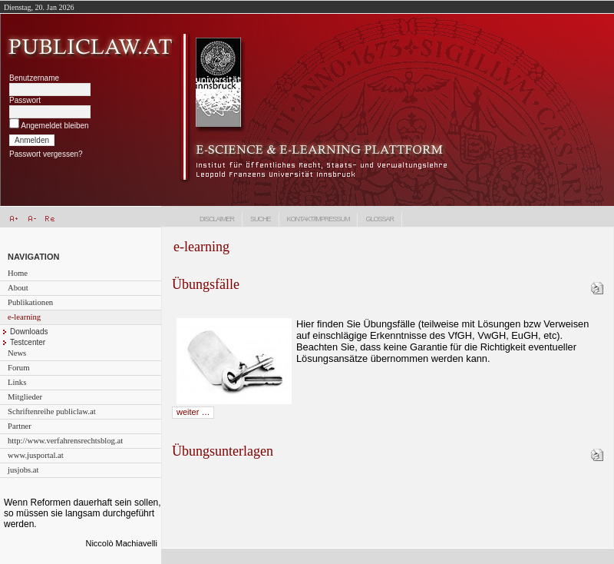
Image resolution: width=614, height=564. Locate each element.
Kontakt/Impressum (318, 219)
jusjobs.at (23, 470)
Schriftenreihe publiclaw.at (52, 411)
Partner (19, 426)
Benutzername (34, 78)
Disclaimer (217, 219)
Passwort (25, 100)
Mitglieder (25, 397)
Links (17, 382)
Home (18, 273)
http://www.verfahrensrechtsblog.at (65, 440)
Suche (260, 219)
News (17, 353)
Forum (18, 367)
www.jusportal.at (36, 455)
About (18, 288)
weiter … (193, 411)
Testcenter (27, 342)
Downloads (29, 331)
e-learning (24, 317)
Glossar (379, 219)
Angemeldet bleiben (54, 125)
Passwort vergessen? (46, 154)
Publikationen (30, 302)
